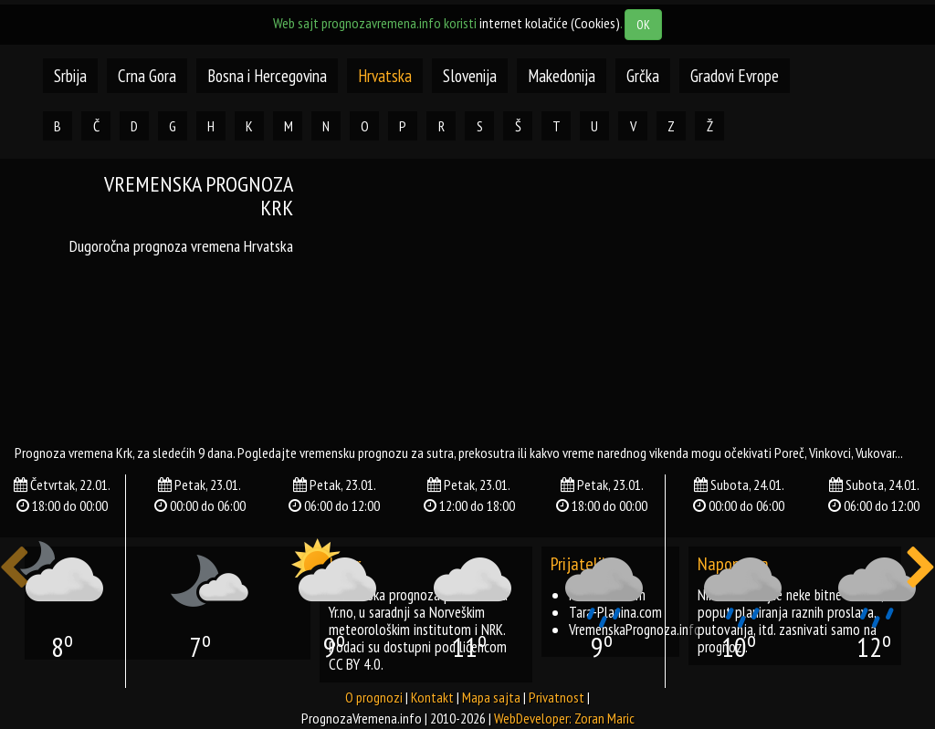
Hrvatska (385, 76)
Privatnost (556, 697)
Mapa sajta (491, 697)
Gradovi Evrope (734, 76)
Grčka (642, 76)
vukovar (875, 452)
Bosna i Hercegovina (267, 76)
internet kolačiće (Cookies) (549, 23)
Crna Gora (147, 76)
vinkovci (830, 452)
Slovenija (470, 76)
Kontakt (432, 697)
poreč (789, 452)
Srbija (70, 76)
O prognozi (374, 697)
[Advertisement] (628, 300)
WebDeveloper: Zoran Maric (564, 718)
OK (643, 24)
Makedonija (561, 76)
